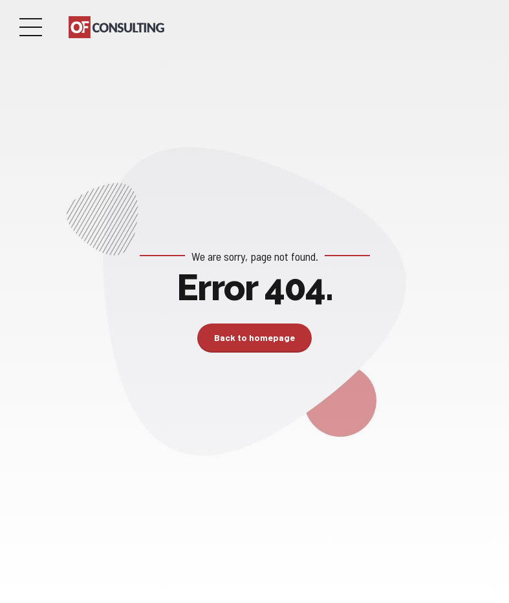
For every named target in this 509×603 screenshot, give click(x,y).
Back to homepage (254, 337)
